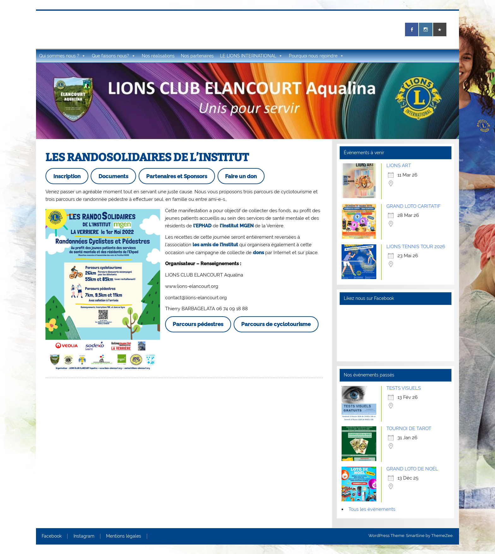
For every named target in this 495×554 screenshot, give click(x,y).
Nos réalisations (158, 55)
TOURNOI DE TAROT (408, 428)
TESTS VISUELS (403, 388)
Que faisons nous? (113, 56)
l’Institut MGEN (236, 226)
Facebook (52, 536)
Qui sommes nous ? (62, 56)
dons (258, 252)
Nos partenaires (197, 55)
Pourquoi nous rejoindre (316, 56)
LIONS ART (398, 165)
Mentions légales (123, 536)
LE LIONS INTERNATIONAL (251, 56)
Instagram (84, 536)
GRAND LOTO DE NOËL (412, 469)
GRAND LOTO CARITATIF (413, 206)
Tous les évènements (372, 509)
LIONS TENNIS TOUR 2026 (415, 246)
